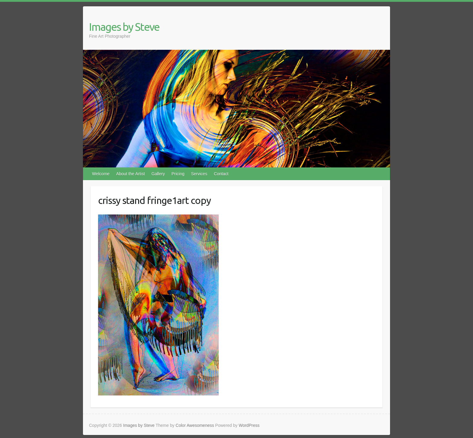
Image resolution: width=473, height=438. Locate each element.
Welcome (101, 173)
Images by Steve (124, 27)
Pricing (177, 173)
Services (199, 173)
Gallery (158, 173)
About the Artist (130, 173)
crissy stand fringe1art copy (154, 200)
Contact (221, 173)
